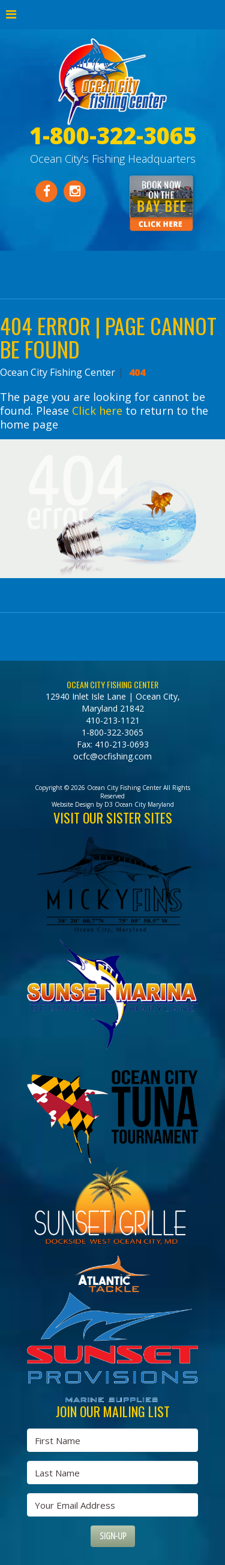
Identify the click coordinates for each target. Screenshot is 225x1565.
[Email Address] (112, 1505)
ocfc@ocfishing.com (112, 756)
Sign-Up (113, 1536)
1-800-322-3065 (112, 732)
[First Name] (112, 1440)
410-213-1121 (113, 720)
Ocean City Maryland (144, 804)
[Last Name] (112, 1472)
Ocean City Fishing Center (57, 372)
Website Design (73, 804)
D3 (108, 804)
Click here (97, 410)
